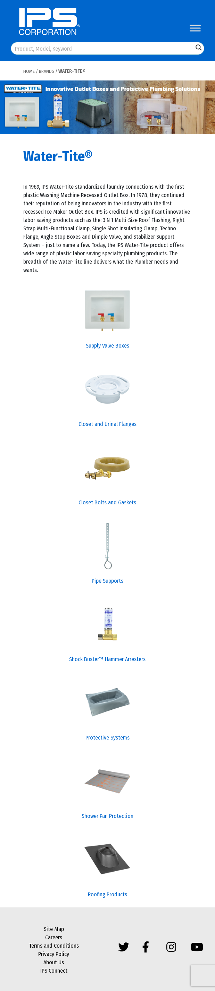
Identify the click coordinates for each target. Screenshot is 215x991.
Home (29, 71)
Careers (53, 937)
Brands (46, 71)
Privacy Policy (53, 954)
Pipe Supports (107, 581)
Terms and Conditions (54, 945)
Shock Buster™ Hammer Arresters (107, 659)
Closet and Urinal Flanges (107, 424)
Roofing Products (107, 894)
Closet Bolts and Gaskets (107, 502)
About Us (53, 962)
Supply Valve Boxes (107, 345)
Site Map (54, 929)
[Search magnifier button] (198, 47)
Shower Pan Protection (107, 816)
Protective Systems (107, 737)
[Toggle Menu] (195, 28)
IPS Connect (53, 970)
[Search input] (102, 48)
